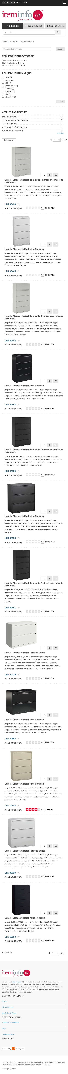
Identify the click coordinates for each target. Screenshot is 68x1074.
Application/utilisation (14, 127)
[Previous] (51, 140)
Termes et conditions (10, 1023)
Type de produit (10, 117)
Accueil (4, 42)
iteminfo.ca (16, 982)
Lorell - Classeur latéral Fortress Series (25, 653)
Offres (4, 1001)
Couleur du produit (12, 131)
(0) (24, 2)
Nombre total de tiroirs (15, 120)
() (18, 2)
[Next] (66, 140)
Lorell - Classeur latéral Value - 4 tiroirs (25, 918)
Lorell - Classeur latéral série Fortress (24, 249)
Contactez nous (8, 1035)
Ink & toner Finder (9, 1013)
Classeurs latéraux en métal (13, 66)
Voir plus (60, 133)
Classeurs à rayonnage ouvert (14, 60)
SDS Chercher (7, 1007)
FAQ (4, 1029)
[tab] (12, 26)
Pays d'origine (9, 124)
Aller (60, 101)
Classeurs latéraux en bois (13, 63)
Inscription (13, 42)
